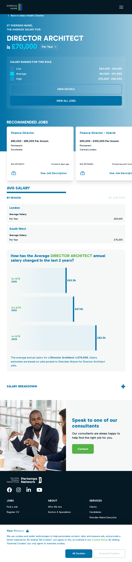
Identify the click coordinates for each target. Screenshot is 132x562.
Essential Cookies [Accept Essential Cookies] (109, 553)
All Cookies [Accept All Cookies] (79, 553)
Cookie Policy (99, 539)
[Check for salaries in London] (66, 213)
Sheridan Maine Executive (103, 517)
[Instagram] (18, 490)
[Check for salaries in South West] (66, 234)
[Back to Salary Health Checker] (27, 15)
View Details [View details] (66, 89)
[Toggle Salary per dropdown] (49, 47)
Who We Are (55, 506)
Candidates (95, 512)
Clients (93, 506)
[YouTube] (39, 490)
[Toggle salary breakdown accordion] (66, 386)
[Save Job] (14, 173)
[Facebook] (9, 490)
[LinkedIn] (28, 490)
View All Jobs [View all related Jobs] (66, 100)
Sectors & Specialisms (59, 512)
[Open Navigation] (121, 7)
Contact (83, 449)
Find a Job (12, 506)
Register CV (13, 512)
